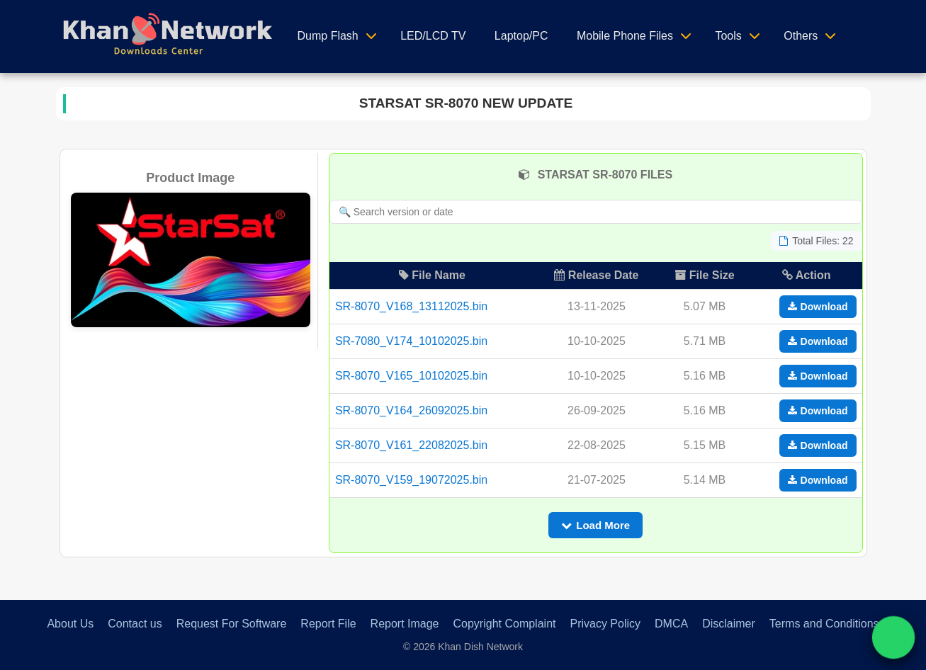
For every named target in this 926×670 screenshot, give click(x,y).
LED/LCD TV (432, 36)
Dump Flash (328, 36)
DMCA (671, 624)
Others (801, 36)
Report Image (405, 624)
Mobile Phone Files (625, 36)
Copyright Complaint (504, 624)
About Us (70, 624)
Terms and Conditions (824, 624)
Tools (728, 36)
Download (818, 306)
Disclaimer (728, 624)
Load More (595, 525)
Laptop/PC (521, 36)
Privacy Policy (605, 624)
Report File (328, 624)
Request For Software (231, 624)
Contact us (135, 624)
